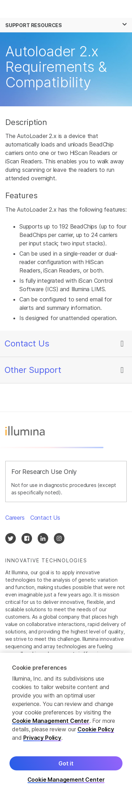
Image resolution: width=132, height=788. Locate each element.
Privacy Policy (42, 740)
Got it (66, 766)
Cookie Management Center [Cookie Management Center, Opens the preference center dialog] (66, 782)
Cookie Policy (95, 732)
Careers (15, 517)
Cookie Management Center (50, 723)
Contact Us (27, 343)
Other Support (33, 370)
